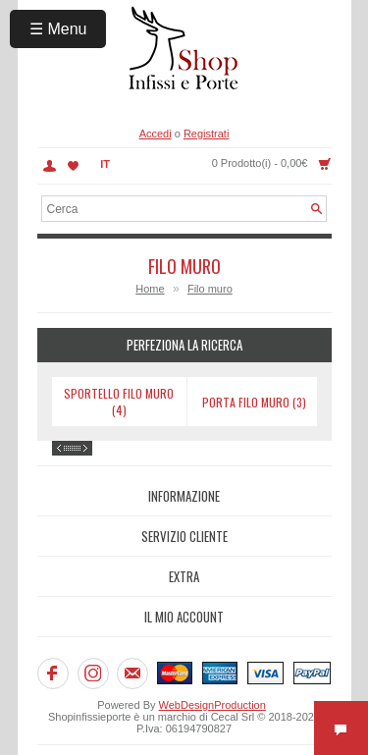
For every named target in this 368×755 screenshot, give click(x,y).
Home (149, 289)
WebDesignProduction (212, 705)
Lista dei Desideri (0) (73, 166)
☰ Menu (57, 29)
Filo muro (210, 289)
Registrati (206, 133)
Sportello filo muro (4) (119, 401)
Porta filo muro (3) (254, 402)
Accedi (155, 133)
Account (49, 166)
